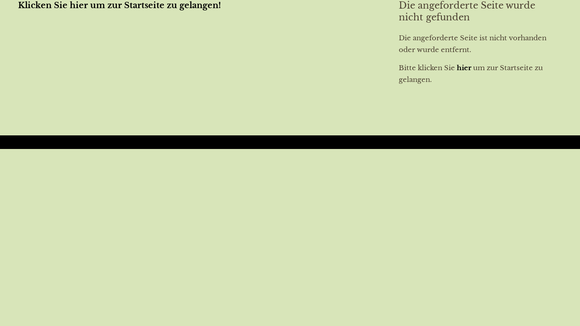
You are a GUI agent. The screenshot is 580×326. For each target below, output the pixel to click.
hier (464, 67)
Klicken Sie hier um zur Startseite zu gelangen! (119, 5)
